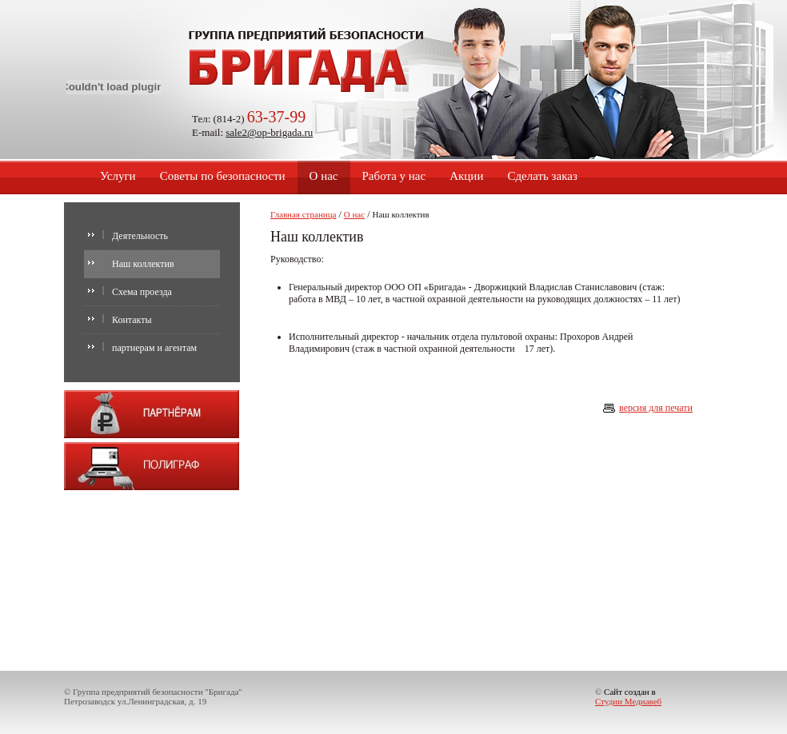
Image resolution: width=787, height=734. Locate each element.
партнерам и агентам (154, 347)
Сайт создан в (628, 696)
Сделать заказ (542, 176)
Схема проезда (142, 291)
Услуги (118, 176)
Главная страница (303, 214)
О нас (324, 176)
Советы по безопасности (223, 176)
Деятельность (140, 235)
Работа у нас (394, 176)
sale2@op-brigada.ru (269, 132)
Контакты (132, 319)
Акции (466, 176)
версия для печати (656, 407)
